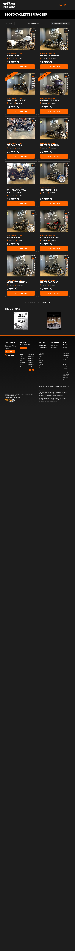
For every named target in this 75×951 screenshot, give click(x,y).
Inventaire (55, 342)
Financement (42, 367)
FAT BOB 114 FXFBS (49, 237)
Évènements (66, 351)
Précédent (30, 302)
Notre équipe (66, 353)
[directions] (65, 4)
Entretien (65, 366)
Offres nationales (65, 360)
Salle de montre (42, 345)
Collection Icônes (41, 361)
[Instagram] (33, 370)
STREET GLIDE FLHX (49, 55)
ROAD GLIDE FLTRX (49, 100)
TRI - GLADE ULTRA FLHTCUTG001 (16, 191)
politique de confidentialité (51, 399)
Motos (42, 342)
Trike (40, 358)
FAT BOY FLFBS (14, 145)
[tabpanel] (27, 361)
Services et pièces (65, 363)
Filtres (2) (10, 23)
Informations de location (66, 374)
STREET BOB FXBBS (49, 282)
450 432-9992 (10, 355)
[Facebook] (30, 370)
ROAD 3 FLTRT (14, 55)
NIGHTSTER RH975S (17, 282)
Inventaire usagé (54, 345)
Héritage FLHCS (48, 190)
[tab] (23, 348)
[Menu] (70, 5)
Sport (40, 356)
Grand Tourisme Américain (43, 348)
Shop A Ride (17, 397)
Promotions (65, 357)
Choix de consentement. (51, 401)
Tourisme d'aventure (41, 353)
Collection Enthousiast (42, 365)
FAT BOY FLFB (14, 237)
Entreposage (66, 372)
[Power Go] (20, 400)
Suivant (46, 302)
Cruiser (41, 351)
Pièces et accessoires (65, 369)
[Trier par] (60, 23)
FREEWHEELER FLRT (16, 100)
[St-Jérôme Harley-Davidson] (9, 5)
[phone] (60, 4)
